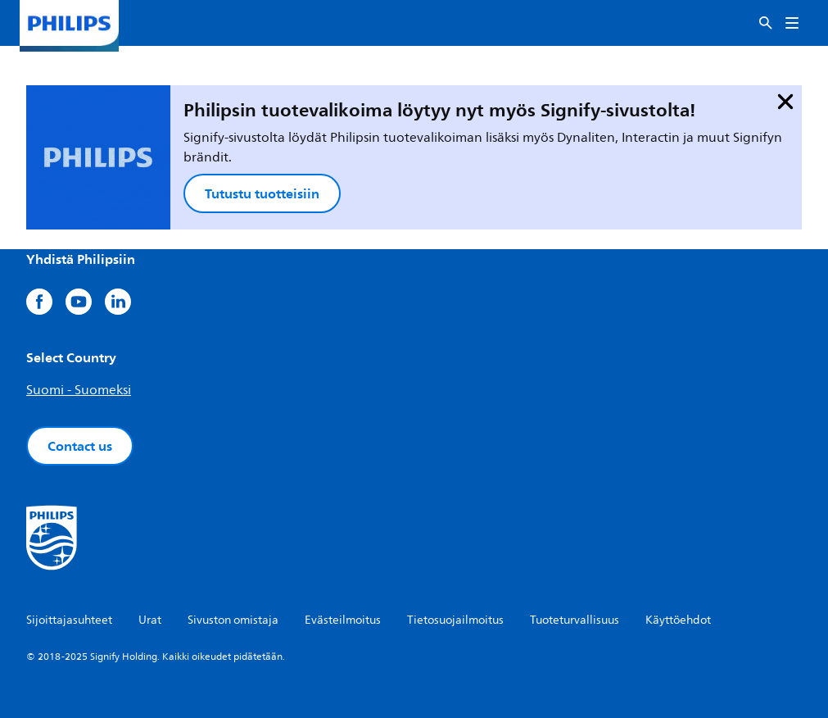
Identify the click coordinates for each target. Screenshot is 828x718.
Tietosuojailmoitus (455, 620)
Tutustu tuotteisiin (262, 193)
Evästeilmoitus (343, 620)
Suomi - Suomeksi (78, 390)
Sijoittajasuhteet (69, 620)
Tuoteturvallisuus (574, 620)
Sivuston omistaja (233, 620)
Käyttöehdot (678, 620)
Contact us (80, 445)
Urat (149, 620)
